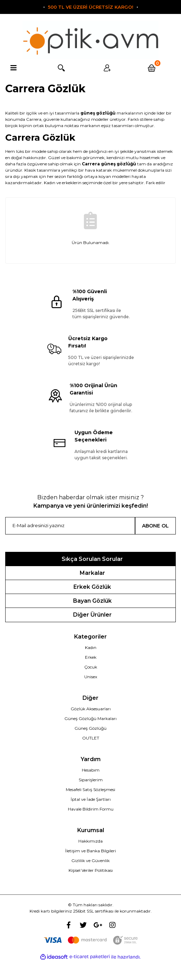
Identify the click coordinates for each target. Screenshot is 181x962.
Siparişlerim (91, 779)
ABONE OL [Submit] (155, 526)
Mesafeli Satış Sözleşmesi (90, 789)
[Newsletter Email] (70, 525)
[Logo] (90, 40)
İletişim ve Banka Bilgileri (90, 850)
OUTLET (90, 738)
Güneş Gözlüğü (90, 728)
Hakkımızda (90, 841)
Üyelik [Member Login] (106, 68)
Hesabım (91, 770)
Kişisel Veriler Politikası (91, 870)
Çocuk (90, 667)
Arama (60, 68)
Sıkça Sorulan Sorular (92, 559)
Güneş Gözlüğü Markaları (90, 718)
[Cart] (152, 68)
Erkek (90, 657)
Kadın (90, 647)
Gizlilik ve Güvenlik (90, 860)
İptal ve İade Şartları (91, 799)
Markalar (92, 573)
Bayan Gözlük (92, 600)
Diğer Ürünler (92, 614)
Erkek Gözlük (92, 587)
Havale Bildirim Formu (90, 809)
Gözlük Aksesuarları (91, 708)
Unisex (90, 676)
